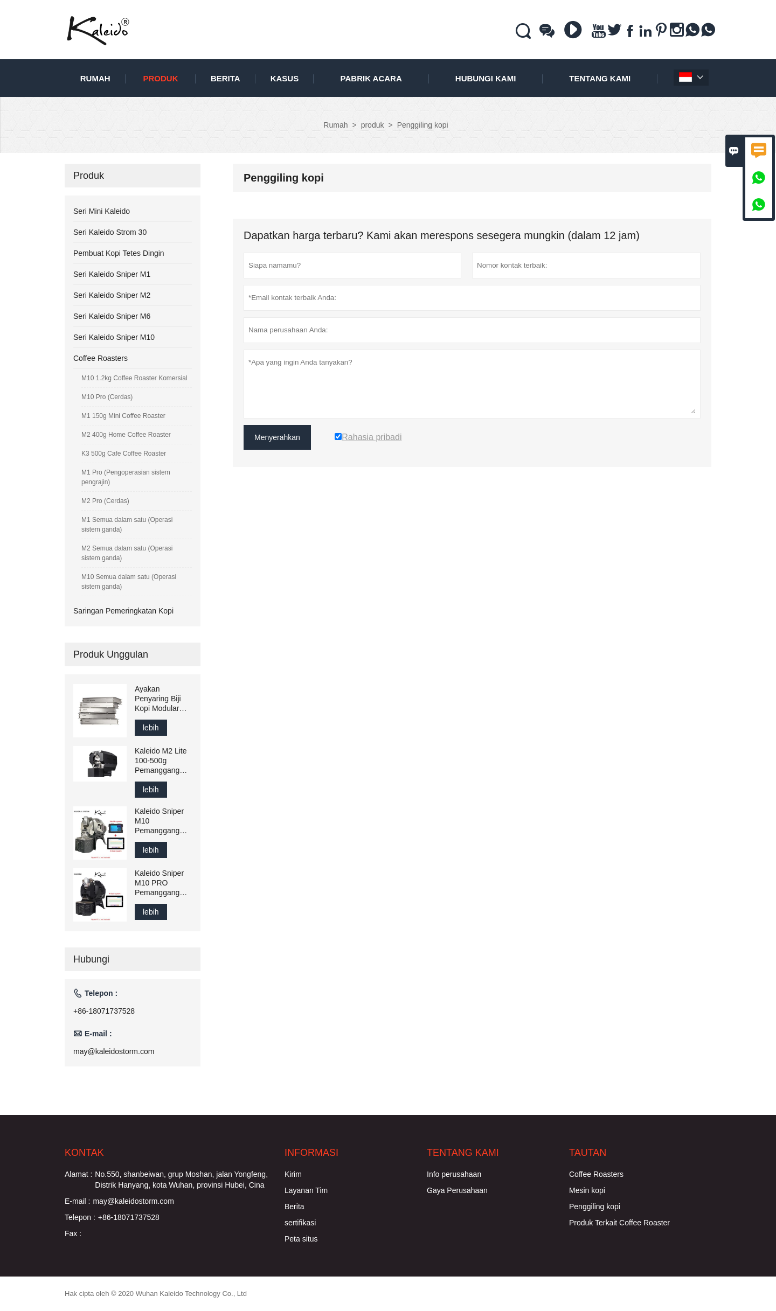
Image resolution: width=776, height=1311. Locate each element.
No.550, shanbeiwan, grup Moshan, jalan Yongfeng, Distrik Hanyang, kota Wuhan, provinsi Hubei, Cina (181, 1179)
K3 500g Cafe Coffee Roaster (123, 453)
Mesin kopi (587, 1190)
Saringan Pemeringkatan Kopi (123, 610)
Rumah (95, 78)
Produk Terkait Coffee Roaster (619, 1222)
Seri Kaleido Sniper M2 (111, 295)
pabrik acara (371, 78)
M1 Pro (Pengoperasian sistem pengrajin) (125, 477)
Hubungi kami (485, 78)
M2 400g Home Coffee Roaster (126, 434)
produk (160, 78)
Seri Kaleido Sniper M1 (111, 274)
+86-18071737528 (104, 1011)
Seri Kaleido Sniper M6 (111, 316)
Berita (225, 78)
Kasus (285, 78)
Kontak (84, 1152)
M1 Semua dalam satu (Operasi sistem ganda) (126, 524)
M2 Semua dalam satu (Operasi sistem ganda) (126, 553)
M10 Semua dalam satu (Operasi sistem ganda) (128, 581)
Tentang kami (599, 78)
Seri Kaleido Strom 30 (110, 232)
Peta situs (301, 1239)
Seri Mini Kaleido (101, 211)
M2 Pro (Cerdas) (105, 501)
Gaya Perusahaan (457, 1190)
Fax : (73, 1233)
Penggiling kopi (594, 1206)
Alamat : (78, 1174)
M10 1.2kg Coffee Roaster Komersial (134, 378)
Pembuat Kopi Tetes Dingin (118, 253)
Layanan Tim (306, 1190)
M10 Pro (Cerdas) (107, 397)
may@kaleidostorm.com (113, 1051)
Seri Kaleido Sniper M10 (114, 337)
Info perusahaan (454, 1174)
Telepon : (80, 1217)
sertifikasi (300, 1222)
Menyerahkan (277, 437)
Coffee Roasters (100, 358)
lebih (151, 727)
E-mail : (77, 1201)
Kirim (293, 1174)
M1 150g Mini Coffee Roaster (123, 416)
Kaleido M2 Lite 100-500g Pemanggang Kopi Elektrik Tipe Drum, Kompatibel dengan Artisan (161, 761)
